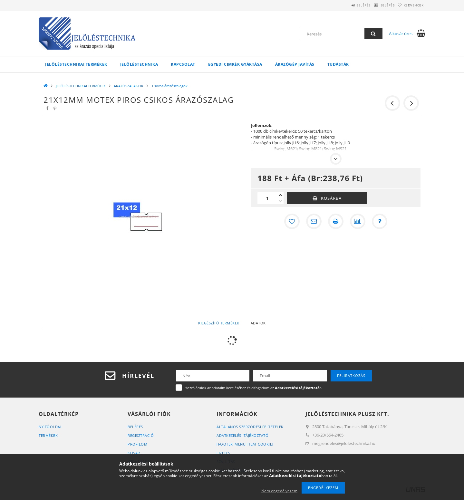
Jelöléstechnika (139, 64)
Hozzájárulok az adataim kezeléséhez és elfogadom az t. (253, 387)
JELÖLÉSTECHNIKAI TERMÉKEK (76, 64)
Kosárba (331, 198)
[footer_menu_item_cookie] (245, 444)
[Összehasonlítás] (357, 221)
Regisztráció (141, 435)
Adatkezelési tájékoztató (242, 435)
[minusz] (280, 201)
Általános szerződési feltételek (250, 426)
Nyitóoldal (50, 426)
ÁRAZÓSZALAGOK (128, 85)
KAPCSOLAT (183, 64)
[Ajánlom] (314, 221)
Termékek (48, 435)
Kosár (134, 452)
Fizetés (223, 452)
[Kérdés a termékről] (379, 221)
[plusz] (280, 195)
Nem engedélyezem (279, 491)
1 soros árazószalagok (169, 85)
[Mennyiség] (267, 198)
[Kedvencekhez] (292, 221)
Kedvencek (411, 5)
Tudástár (338, 64)
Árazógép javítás (294, 64)
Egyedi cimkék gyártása (235, 64)
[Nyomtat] (335, 221)
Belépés (349, 5)
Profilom (137, 444)
